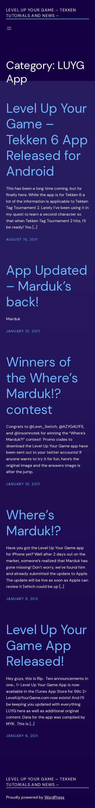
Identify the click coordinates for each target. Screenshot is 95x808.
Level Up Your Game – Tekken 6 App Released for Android (47, 139)
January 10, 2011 (23, 331)
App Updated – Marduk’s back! (46, 286)
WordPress (54, 797)
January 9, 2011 (22, 598)
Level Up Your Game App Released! (46, 645)
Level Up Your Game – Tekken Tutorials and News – (41, 12)
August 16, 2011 (22, 239)
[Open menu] (9, 28)
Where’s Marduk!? (33, 523)
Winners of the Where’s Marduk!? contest (42, 385)
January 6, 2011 (22, 735)
